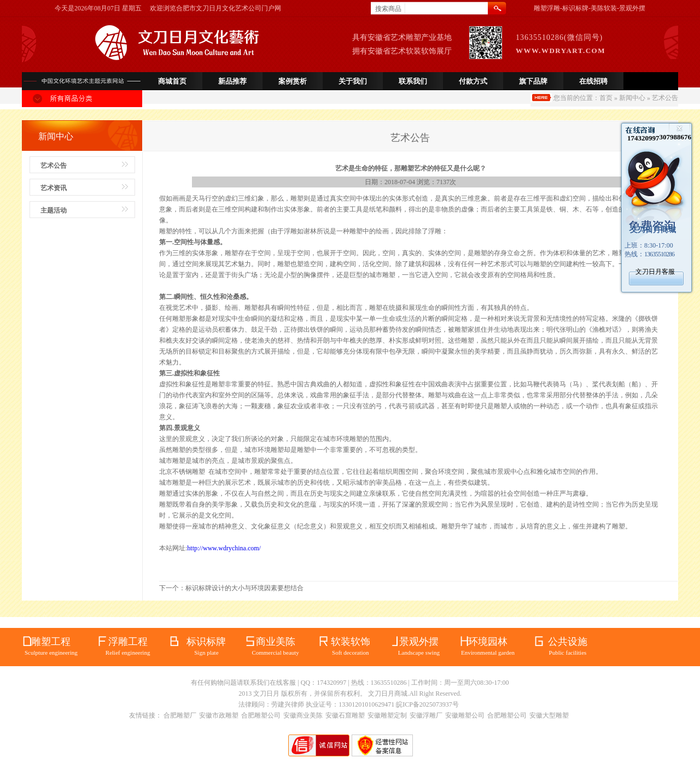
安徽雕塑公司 (465, 715)
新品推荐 (232, 81)
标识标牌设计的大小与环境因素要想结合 (244, 588)
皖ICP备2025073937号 (427, 704)
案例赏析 (292, 81)
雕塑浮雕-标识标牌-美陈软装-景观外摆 (589, 8)
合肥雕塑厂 (180, 715)
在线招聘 (593, 81)
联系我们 (413, 81)
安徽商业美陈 (303, 715)
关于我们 (353, 81)
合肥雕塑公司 (261, 715)
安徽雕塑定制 (387, 715)
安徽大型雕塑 (549, 715)
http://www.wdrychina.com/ (224, 548)
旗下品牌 (533, 81)
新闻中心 (632, 98)
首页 (605, 98)
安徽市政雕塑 (218, 715)
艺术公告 (53, 165)
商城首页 (172, 81)
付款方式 (473, 81)
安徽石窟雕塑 (345, 715)
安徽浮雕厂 (426, 715)
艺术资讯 (53, 188)
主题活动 (53, 210)
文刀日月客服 (655, 271)
